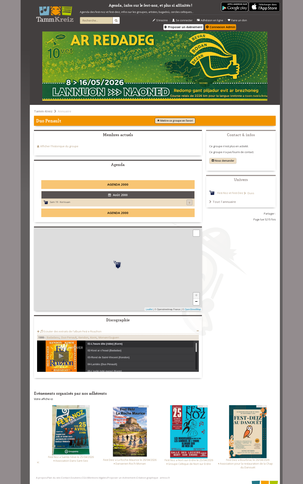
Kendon (83, 337)
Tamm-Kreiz (43, 111)
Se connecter (182, 20)
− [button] (196, 302)
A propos (41, 477)
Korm (93, 337)
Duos (250, 193)
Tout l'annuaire (222, 202)
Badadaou (53, 337)
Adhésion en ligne (210, 20)
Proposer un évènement (183, 27)
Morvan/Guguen (109, 337)
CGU (84, 477)
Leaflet (149, 309)
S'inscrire (160, 20)
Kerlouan (65, 202)
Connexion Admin (220, 27)
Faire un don (237, 20)
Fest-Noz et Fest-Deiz (230, 193)
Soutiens (76, 477)
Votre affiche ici (43, 399)
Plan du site (53, 477)
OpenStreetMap (193, 309)
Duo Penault (69, 337)
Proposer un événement (121, 477)
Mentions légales (97, 477)
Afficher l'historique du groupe (59, 146)
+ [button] (196, 296)
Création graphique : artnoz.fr (153, 477)
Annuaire (64, 111)
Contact (65, 477)
